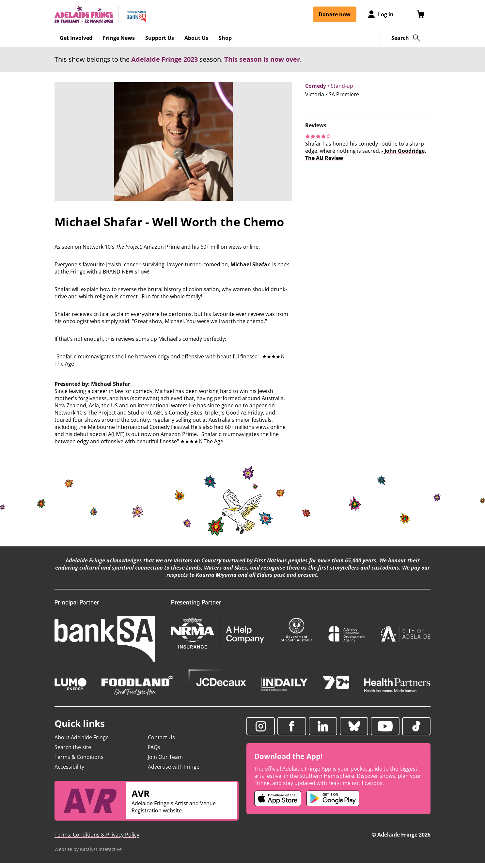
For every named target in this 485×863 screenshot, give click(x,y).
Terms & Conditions (79, 757)
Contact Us (161, 737)
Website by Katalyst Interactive (88, 849)
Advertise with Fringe (173, 766)
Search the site (73, 747)
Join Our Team (165, 757)
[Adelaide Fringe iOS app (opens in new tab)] (277, 798)
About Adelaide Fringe (82, 737)
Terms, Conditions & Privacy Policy (97, 834)
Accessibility (69, 766)
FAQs (154, 747)
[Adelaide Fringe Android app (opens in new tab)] (332, 798)
